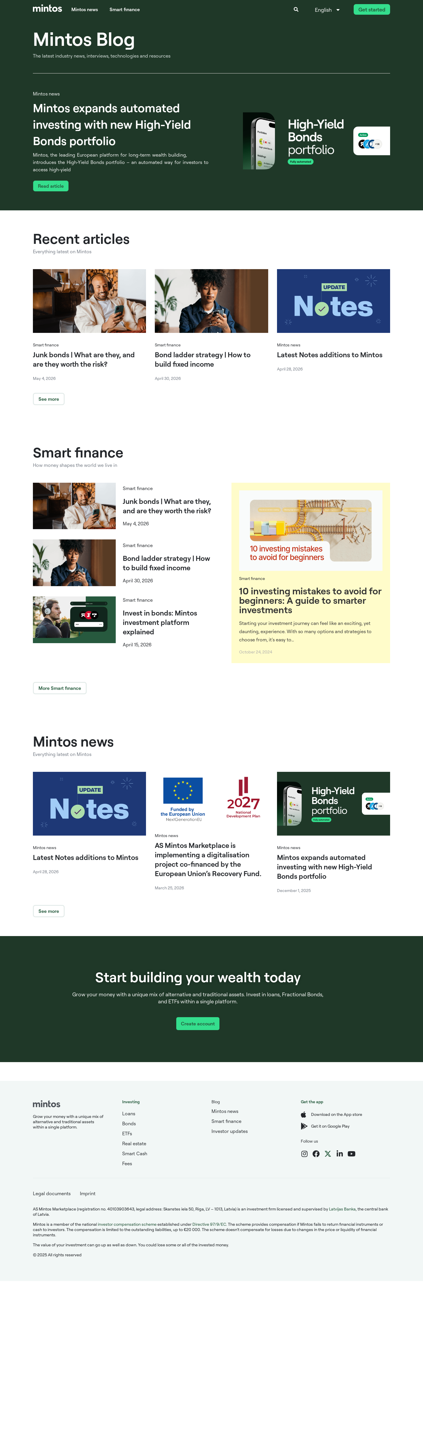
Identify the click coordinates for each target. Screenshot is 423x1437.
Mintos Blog (84, 39)
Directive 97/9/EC (209, 1224)
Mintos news (84, 9)
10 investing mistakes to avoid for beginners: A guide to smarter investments (310, 600)
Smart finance (125, 9)
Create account (198, 1024)
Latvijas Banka (342, 1208)
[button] (296, 9)
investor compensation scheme (127, 1224)
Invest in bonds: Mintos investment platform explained (160, 622)
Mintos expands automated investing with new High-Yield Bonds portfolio (112, 124)
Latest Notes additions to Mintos (329, 354)
